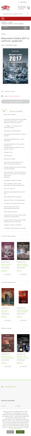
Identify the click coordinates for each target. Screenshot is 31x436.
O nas (3, 406)
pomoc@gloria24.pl (10, 386)
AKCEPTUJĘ (20, 432)
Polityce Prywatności (16, 428)
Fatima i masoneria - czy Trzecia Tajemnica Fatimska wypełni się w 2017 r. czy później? (23, 266)
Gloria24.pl (4, 22)
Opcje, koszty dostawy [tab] (9, 114)
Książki (10, 22)
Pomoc (18, 406)
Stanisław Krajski (11, 45)
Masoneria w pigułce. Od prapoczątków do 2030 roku (23, 311)
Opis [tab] (4, 111)
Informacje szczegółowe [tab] (16, 111)
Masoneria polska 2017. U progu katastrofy (6, 265)
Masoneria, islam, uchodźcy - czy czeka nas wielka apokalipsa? (23, 358)
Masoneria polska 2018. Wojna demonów (7, 357)
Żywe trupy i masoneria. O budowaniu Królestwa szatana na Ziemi (7, 312)
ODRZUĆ (10, 432)
